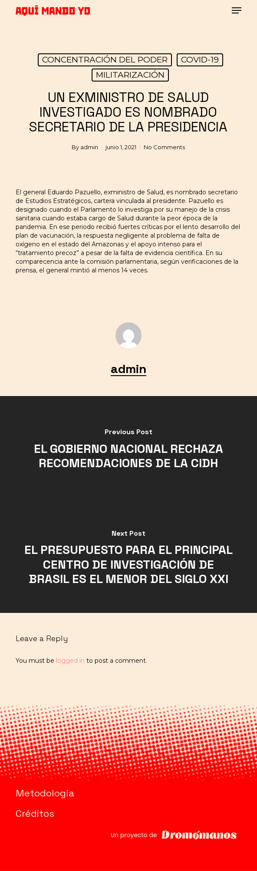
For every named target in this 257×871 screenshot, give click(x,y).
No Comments (164, 147)
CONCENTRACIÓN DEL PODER (105, 60)
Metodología (45, 793)
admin (89, 147)
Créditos (35, 813)
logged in (70, 661)
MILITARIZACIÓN (130, 75)
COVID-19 (200, 60)
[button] (236, 10)
